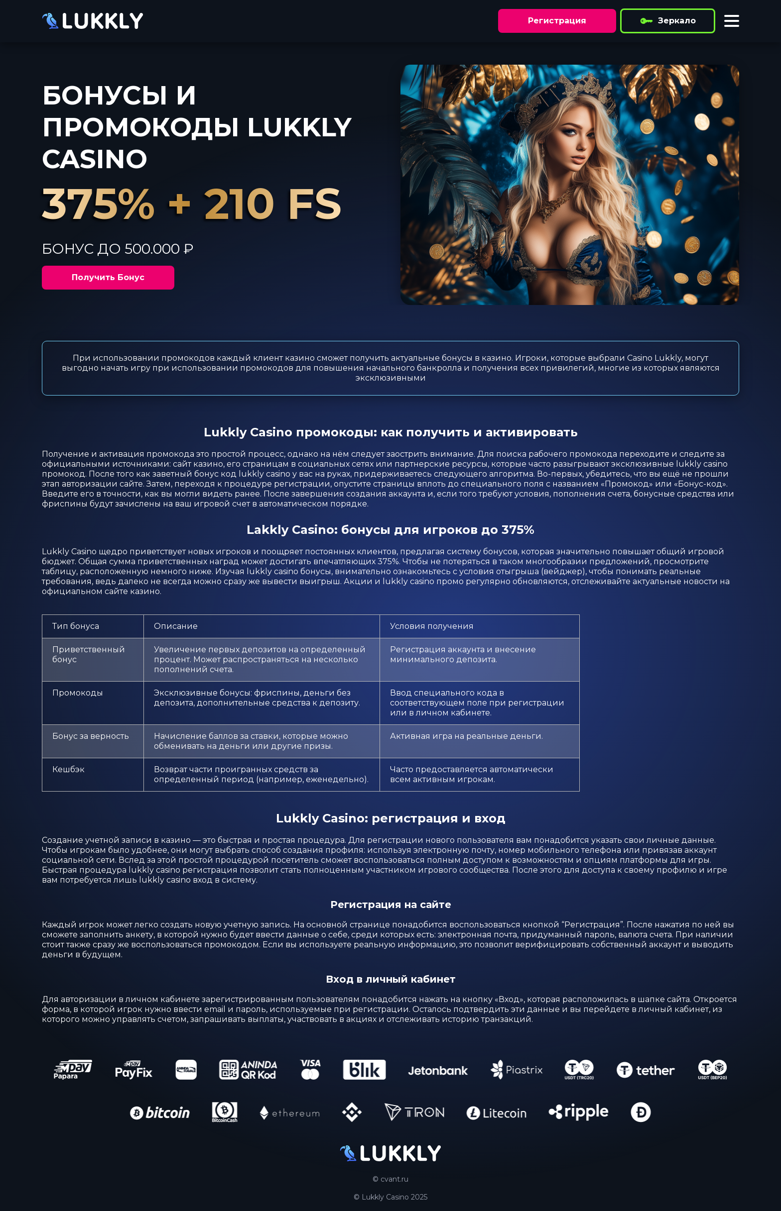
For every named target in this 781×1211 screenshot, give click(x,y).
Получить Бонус (108, 277)
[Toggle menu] (731, 20)
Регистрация (557, 20)
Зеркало (668, 21)
